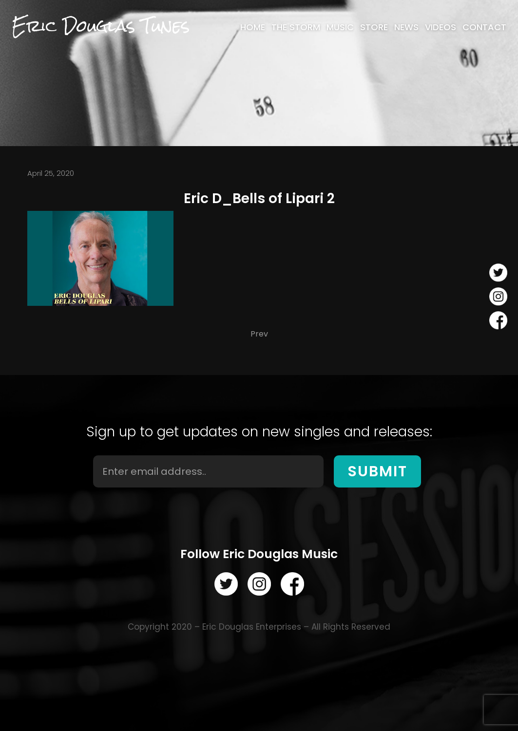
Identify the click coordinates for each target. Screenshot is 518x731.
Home (252, 27)
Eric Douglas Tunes (101, 26)
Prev (259, 333)
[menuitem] (252, 27)
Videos (440, 27)
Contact (484, 27)
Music (340, 27)
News (406, 27)
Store (374, 27)
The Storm (295, 27)
